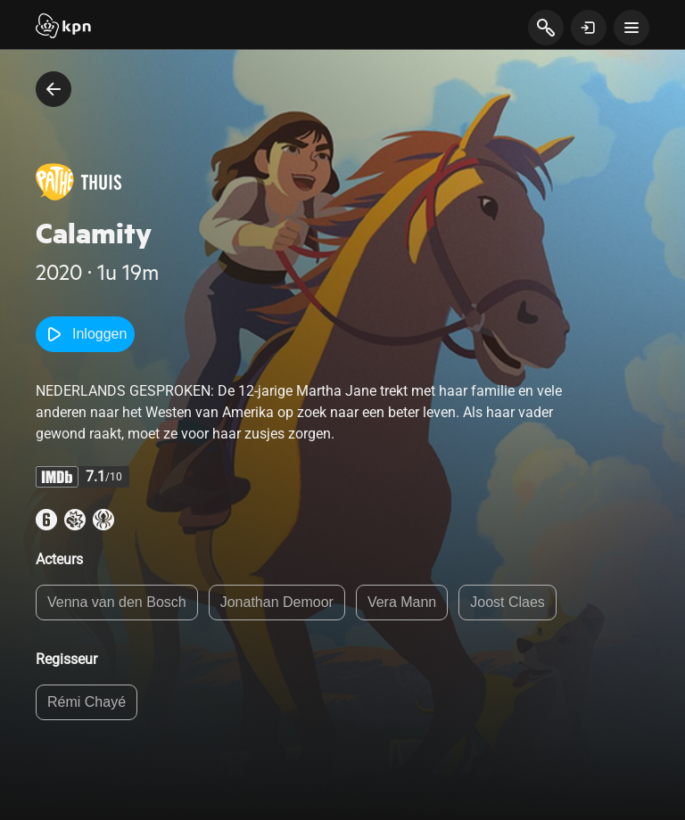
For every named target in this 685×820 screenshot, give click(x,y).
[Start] (63, 27)
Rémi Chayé (86, 701)
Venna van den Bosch (116, 602)
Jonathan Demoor (277, 602)
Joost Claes (507, 602)
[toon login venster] (589, 27)
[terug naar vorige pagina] (53, 89)
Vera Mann (401, 602)
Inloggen (85, 334)
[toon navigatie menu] (631, 27)
